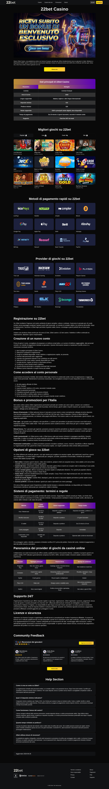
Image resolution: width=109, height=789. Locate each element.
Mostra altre (54, 668)
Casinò (40, 2)
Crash (65, 135)
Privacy (72, 774)
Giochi (66, 2)
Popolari (23, 135)
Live (44, 135)
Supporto (92, 777)
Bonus (91, 769)
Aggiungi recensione (86, 643)
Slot (85, 135)
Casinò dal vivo (49, 2)
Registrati (99, 2)
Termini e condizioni (76, 769)
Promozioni (58, 2)
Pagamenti (92, 772)
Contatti (73, 777)
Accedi (92, 2)
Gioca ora (54, 69)
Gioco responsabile (76, 772)
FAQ (91, 774)
